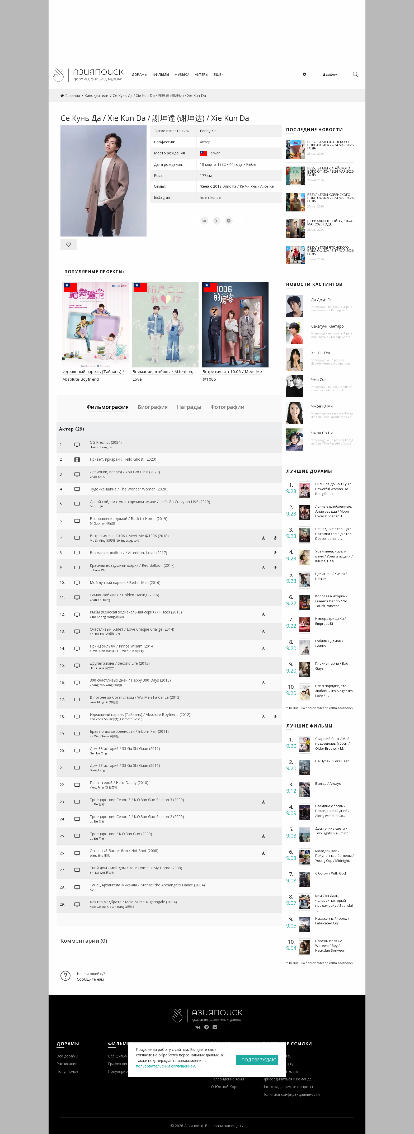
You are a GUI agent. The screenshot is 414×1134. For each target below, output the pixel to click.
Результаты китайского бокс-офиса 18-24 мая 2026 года (330, 171)
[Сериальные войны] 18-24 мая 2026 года (329, 222)
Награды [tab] (189, 406)
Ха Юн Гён (320, 352)
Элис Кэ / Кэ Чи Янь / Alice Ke (248, 186)
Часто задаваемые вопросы (287, 1086)
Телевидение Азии (227, 1078)
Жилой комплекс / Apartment (332, 363)
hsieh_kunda (210, 197)
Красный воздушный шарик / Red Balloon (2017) (132, 565)
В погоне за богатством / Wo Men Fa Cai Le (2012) (135, 697)
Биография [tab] (153, 406)
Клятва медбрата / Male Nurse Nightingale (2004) (133, 901)
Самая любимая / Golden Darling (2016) (124, 594)
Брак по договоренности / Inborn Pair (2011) (129, 731)
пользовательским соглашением (165, 1066)
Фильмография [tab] (108, 406)
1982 (221, 164)
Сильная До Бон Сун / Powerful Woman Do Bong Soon (333, 488)
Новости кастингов (314, 284)
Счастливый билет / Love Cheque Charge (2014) (132, 629)
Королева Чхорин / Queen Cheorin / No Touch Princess (331, 601)
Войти (330, 74)
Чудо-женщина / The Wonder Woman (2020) (128, 489)
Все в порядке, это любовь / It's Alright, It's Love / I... (334, 690)
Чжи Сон (319, 379)
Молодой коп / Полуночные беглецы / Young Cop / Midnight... (334, 855)
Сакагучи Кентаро (327, 326)
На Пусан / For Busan (332, 761)
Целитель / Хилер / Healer (331, 576)
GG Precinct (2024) (106, 442)
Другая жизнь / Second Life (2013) (120, 663)
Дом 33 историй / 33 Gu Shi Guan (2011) (125, 748)
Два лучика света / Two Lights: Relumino (332, 830)
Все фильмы (119, 1056)
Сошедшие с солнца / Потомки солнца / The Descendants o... (333, 533)
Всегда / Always (328, 783)
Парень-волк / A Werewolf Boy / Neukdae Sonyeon (330, 945)
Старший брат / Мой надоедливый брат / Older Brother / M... (332, 743)
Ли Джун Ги (321, 299)
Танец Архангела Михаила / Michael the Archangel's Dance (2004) (147, 884)
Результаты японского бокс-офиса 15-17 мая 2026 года (330, 250)
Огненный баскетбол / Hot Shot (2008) (124, 850)
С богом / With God (330, 873)
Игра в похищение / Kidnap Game (331, 308)
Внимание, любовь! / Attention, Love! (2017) (128, 552)
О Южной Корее (226, 1086)
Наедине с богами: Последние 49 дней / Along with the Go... (332, 811)
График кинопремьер (127, 1063)
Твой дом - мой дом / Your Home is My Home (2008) (136, 867)
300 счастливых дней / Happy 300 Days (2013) (130, 680)
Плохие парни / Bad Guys (331, 665)
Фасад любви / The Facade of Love (332, 415)
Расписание (67, 1063)
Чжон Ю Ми (322, 406)
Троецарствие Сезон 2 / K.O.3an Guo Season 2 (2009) (137, 816)
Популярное (67, 1071)
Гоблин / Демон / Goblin (329, 643)
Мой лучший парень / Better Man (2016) (125, 582)
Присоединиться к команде (287, 1078)
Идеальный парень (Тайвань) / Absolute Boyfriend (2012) (140, 714)
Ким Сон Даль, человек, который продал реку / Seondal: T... (334, 903)
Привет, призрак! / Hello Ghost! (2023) (123, 459)
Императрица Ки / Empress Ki (330, 621)
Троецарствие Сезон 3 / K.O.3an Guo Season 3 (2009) (137, 799)
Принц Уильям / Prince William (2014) (122, 646)
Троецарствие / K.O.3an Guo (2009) (121, 833)
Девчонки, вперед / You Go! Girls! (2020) (125, 471)
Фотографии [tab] (227, 406)
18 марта (208, 164)
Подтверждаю (259, 1060)
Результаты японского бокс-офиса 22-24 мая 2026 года (330, 145)
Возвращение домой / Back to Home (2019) (128, 518)
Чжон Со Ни (322, 432)
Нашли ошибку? (91, 973)
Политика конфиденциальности (291, 1094)
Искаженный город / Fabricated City (332, 920)
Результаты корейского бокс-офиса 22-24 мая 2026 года (330, 197)
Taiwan (214, 152)
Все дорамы (67, 1056)
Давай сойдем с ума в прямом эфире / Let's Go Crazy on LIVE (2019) (150, 501)
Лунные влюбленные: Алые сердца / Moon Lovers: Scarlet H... (333, 511)
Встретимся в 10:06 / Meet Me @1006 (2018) (129, 535)
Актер (205, 141)
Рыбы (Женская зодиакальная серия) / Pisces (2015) (136, 612)
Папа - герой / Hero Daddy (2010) (119, 782)
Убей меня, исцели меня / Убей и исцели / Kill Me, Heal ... (334, 556)
